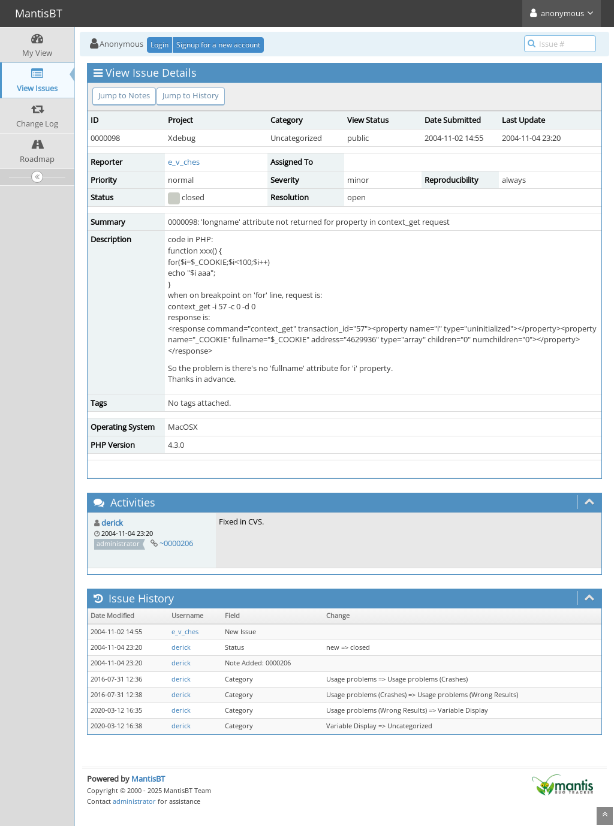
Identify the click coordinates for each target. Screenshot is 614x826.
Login (159, 45)
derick (112, 522)
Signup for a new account (218, 45)
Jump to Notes (124, 95)
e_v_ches (184, 161)
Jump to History (190, 95)
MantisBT (148, 778)
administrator (134, 801)
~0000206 (176, 543)
